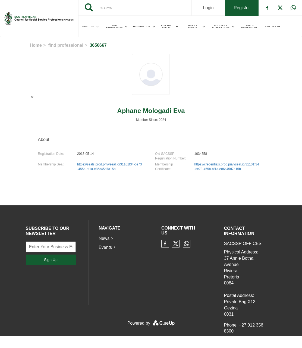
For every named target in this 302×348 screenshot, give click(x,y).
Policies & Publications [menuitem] (221, 27)
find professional (65, 45)
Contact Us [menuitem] (272, 26)
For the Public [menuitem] (166, 27)
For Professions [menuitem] (114, 27)
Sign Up (51, 260)
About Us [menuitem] (88, 26)
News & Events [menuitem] (192, 27)
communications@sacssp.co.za (254, 344)
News (104, 238)
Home (36, 45)
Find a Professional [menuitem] (250, 27)
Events (105, 247)
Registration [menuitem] (141, 26)
